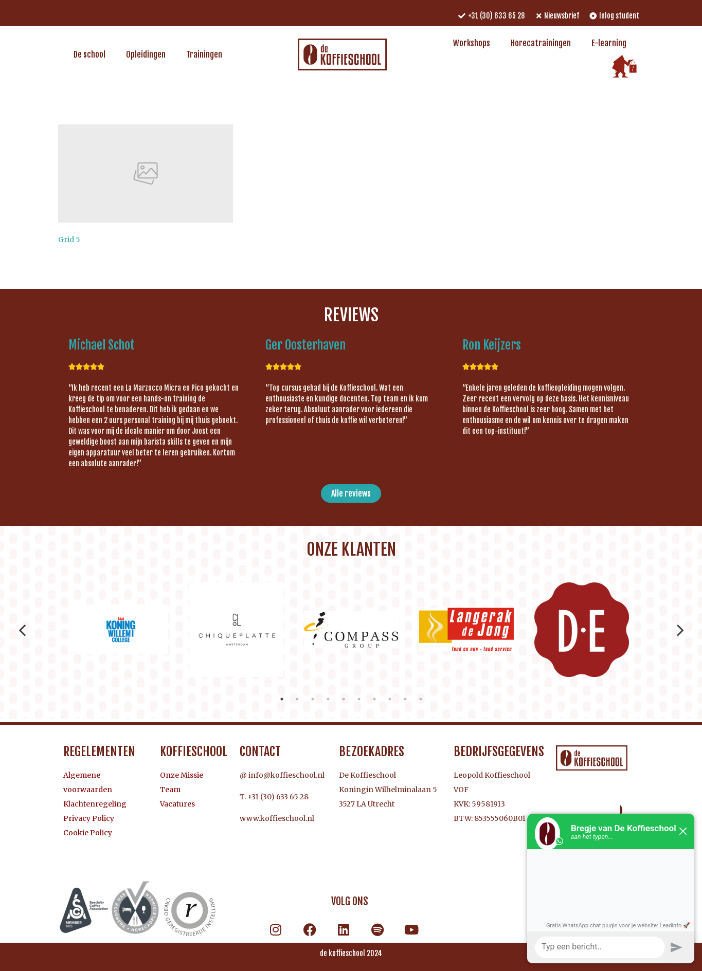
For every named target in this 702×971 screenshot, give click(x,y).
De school (89, 54)
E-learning (608, 43)
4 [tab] (328, 699)
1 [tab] (282, 699)
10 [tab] (421, 699)
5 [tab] (343, 699)
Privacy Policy (88, 818)
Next (680, 630)
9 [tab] (405, 699)
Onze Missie (181, 775)
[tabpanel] (120, 629)
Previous (22, 630)
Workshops (471, 43)
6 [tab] (359, 699)
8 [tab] (390, 699)
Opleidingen (146, 54)
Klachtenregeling (95, 804)
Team (170, 789)
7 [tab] (374, 699)
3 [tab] (313, 699)
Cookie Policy (87, 832)
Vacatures (177, 804)
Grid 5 (69, 239)
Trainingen (204, 54)
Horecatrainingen (541, 43)
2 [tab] (297, 699)
